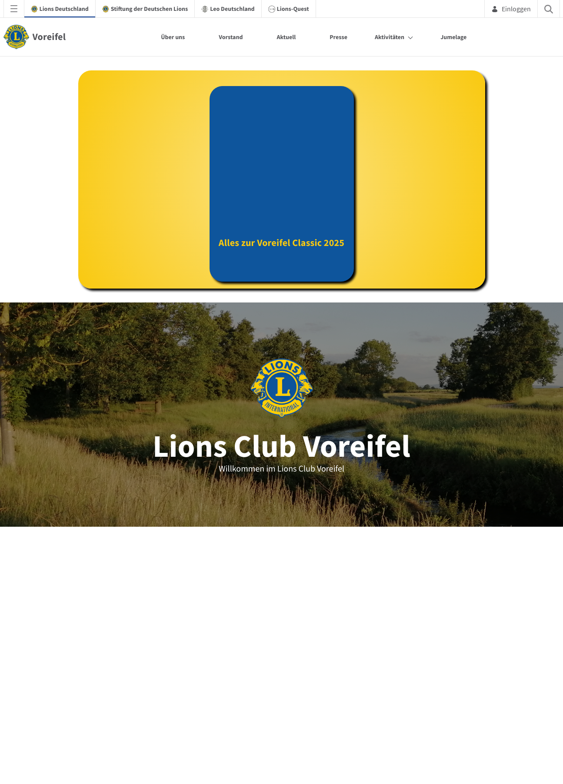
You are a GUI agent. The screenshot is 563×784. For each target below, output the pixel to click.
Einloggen (511, 8)
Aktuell (286, 37)
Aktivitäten (389, 37)
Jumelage (453, 37)
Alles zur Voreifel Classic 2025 (281, 251)
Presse (338, 37)
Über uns (173, 37)
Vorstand (231, 37)
